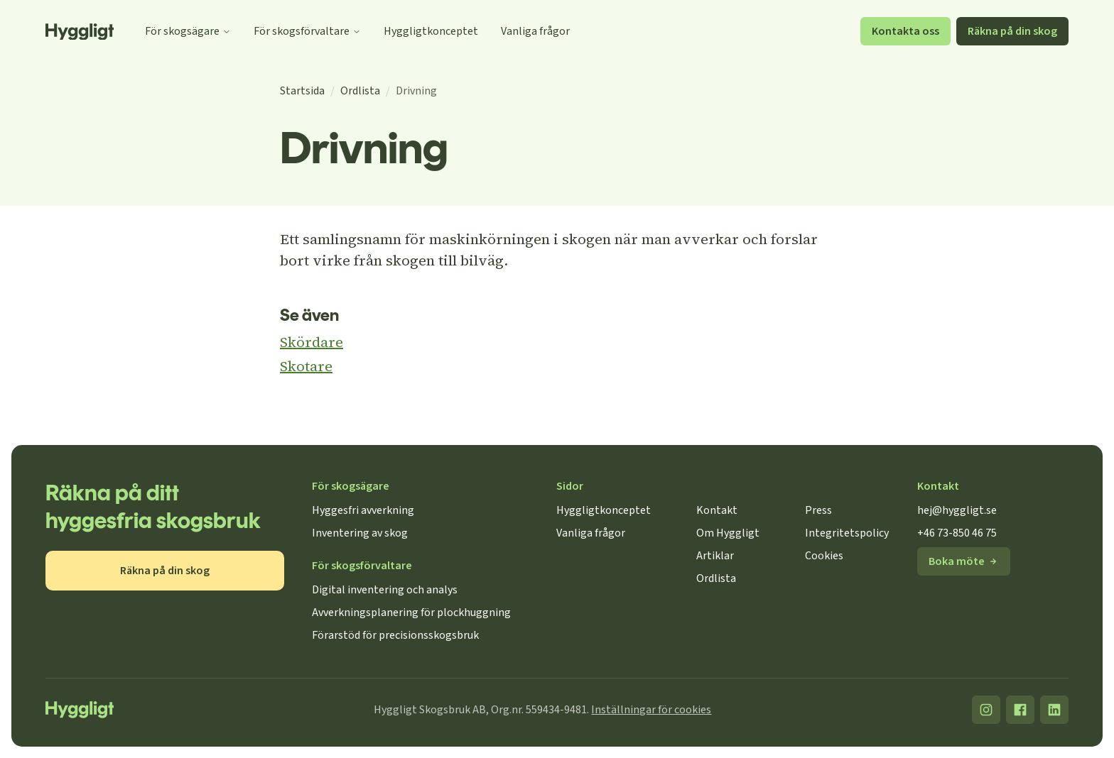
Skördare (311, 342)
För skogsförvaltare (307, 31)
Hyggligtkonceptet (431, 31)
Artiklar (715, 556)
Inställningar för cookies (651, 710)
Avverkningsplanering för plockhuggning (411, 612)
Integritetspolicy (847, 533)
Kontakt (716, 510)
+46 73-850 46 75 (957, 533)
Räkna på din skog (1012, 31)
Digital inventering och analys (385, 590)
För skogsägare (188, 31)
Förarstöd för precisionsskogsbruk (395, 635)
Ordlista (360, 91)
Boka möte (964, 561)
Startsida (302, 91)
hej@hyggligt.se (957, 510)
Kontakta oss (905, 31)
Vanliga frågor (535, 31)
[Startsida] (79, 31)
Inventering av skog (360, 533)
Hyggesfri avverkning (363, 510)
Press (818, 510)
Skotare (306, 366)
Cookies (824, 556)
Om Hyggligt (727, 533)
